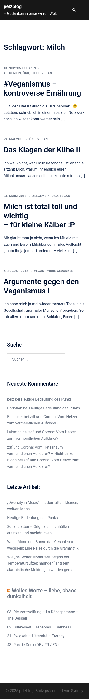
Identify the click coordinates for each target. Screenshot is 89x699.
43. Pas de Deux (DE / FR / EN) (33, 645)
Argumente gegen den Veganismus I (41, 286)
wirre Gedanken (60, 271)
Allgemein (12, 73)
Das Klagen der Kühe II (42, 149)
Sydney (77, 691)
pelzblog (13, 6)
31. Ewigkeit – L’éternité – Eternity (36, 636)
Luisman (14, 432)
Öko (26, 73)
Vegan (47, 73)
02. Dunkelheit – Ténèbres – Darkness (39, 627)
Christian (14, 408)
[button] (74, 10)
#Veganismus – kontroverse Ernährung (42, 88)
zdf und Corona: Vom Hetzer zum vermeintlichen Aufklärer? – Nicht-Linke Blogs (40, 453)
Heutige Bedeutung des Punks (46, 399)
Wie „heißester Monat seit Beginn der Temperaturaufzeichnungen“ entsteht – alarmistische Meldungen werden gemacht (43, 563)
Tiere (35, 73)
